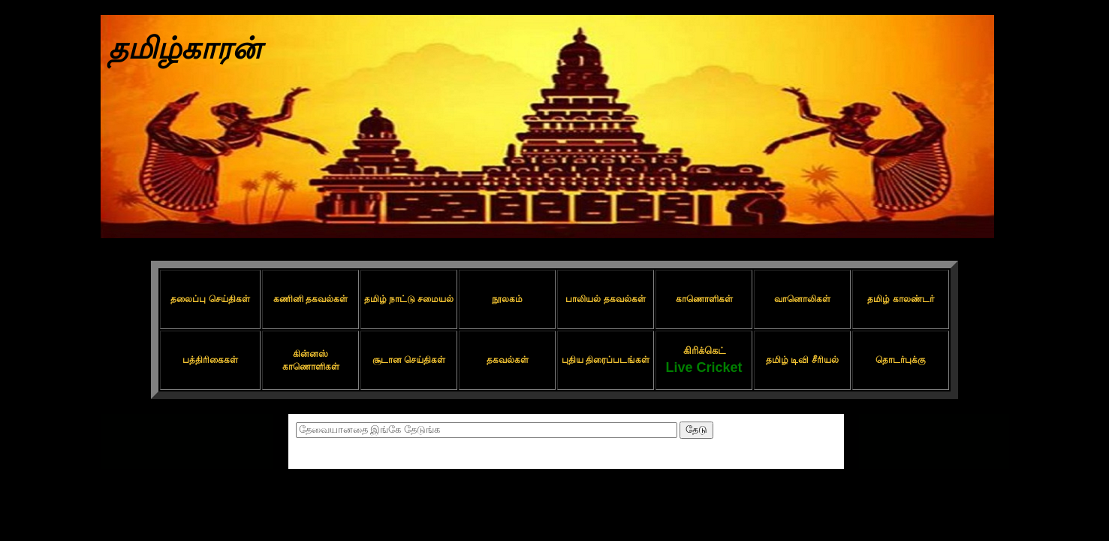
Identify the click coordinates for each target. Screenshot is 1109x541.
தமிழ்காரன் (184, 48)
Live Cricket (703, 367)
